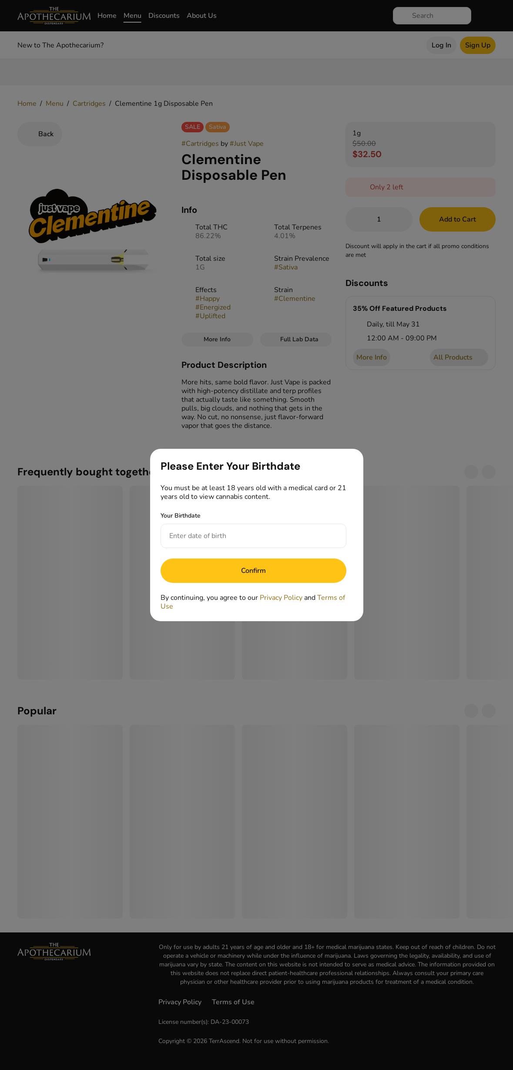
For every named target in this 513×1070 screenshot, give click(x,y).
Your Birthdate (181, 515)
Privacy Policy (281, 597)
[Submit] (253, 571)
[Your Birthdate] (244, 536)
